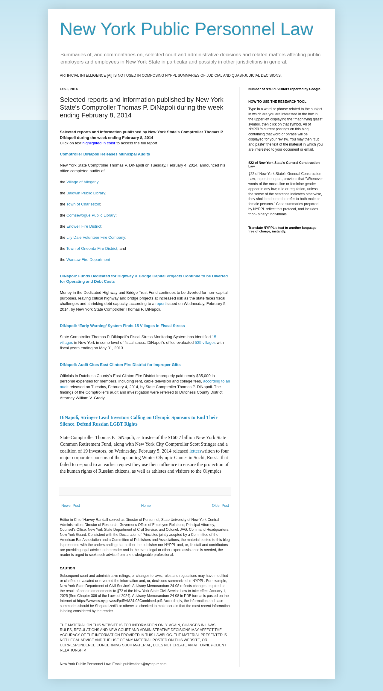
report (160, 303)
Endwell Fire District (83, 226)
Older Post (220, 505)
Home (146, 505)
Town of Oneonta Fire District (91, 248)
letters (195, 450)
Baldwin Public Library (85, 193)
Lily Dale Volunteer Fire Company (95, 237)
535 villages (205, 342)
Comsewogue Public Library (90, 215)
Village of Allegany (82, 182)
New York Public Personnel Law (186, 29)
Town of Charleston (83, 204)
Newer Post (70, 505)
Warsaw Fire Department (88, 259)
